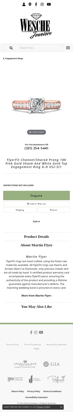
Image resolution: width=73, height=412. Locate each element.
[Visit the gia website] (51, 364)
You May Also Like (36, 307)
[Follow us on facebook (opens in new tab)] (36, 4)
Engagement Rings (14, 58)
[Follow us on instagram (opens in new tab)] (42, 4)
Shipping (20, 210)
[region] (36, 102)
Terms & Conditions (32, 344)
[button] (23, 4)
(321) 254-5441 (36, 148)
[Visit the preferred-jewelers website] (56, 379)
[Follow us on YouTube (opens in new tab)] (49, 4)
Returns (53, 210)
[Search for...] (41, 48)
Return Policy (17, 391)
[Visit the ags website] (25, 364)
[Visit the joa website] (35, 379)
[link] (30, 4)
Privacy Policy (12, 344)
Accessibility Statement (57, 344)
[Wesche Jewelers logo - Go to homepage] (36, 25)
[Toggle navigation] (68, 47)
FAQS (36, 349)
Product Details (36, 237)
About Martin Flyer (36, 245)
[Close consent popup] (61, 407)
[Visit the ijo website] (15, 379)
